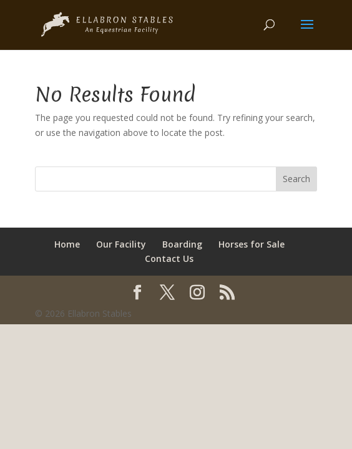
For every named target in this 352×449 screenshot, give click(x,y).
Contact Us (169, 258)
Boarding (182, 244)
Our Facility (121, 244)
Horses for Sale (251, 244)
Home (67, 244)
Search (296, 179)
